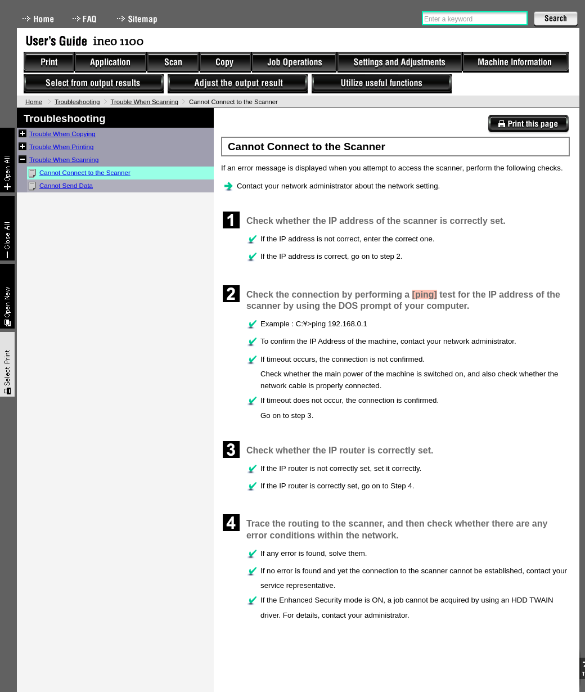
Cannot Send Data (66, 185)
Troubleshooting (77, 101)
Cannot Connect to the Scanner (84, 172)
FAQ (85, 19)
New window (7, 296)
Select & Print (7, 364)
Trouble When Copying (62, 134)
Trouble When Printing (61, 146)
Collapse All (7, 228)
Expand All (7, 160)
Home (38, 19)
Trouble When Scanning (144, 101)
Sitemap (138, 19)
